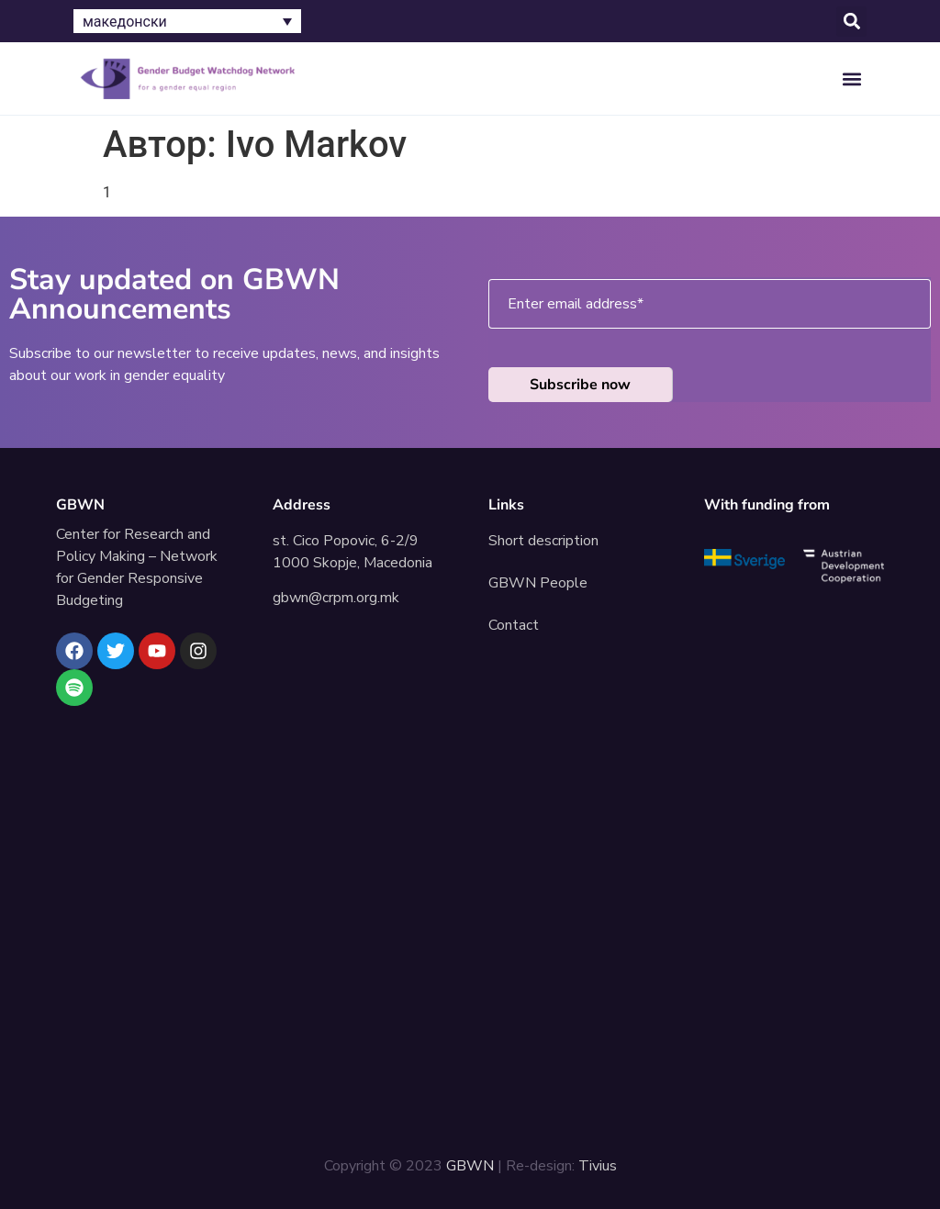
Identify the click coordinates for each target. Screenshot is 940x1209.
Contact (513, 625)
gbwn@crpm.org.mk (336, 598)
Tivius (597, 1166)
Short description (543, 541)
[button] (851, 21)
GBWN (80, 505)
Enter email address (575, 304)
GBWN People (538, 583)
